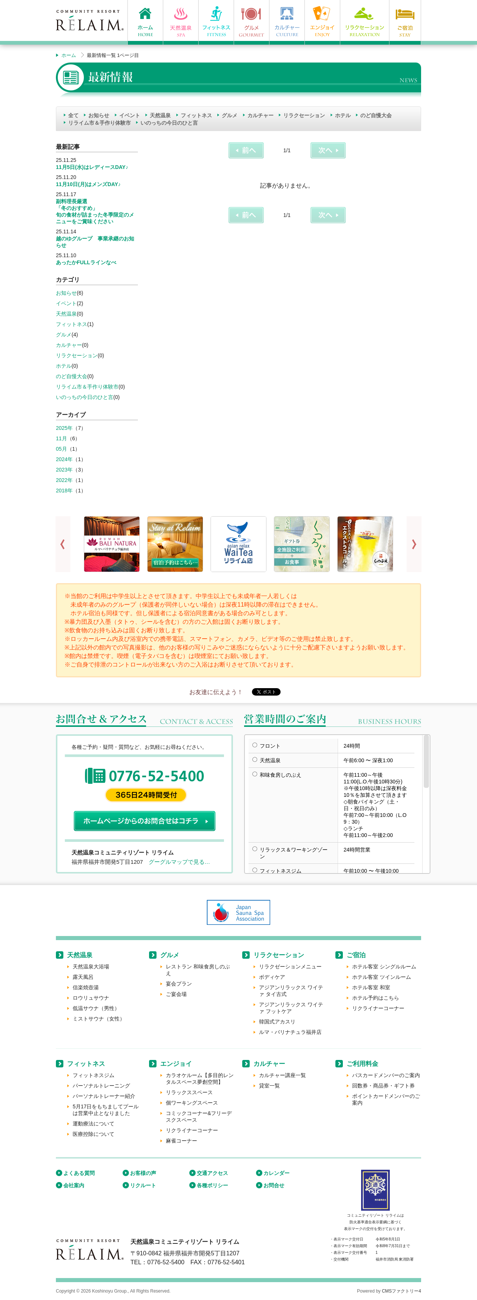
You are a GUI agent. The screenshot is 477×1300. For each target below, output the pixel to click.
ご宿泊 (356, 955)
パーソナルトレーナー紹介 (104, 1096)
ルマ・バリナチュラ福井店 (290, 1032)
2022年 (64, 480)
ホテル (343, 115)
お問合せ (273, 1185)
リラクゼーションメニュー (290, 967)
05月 (61, 449)
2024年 (64, 459)
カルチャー (260, 115)
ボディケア (272, 977)
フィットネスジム (93, 1075)
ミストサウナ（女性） (99, 1019)
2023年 (64, 470)
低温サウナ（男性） (96, 1008)
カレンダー (276, 1173)
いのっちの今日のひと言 (169, 123)
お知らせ (98, 115)
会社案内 (73, 1185)
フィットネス (196, 115)
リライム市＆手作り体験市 (99, 123)
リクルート (143, 1185)
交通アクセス (212, 1173)
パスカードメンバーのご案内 (386, 1075)
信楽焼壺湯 (86, 987)
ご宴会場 (176, 994)
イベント (129, 115)
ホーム (68, 55)
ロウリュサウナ (91, 998)
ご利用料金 (362, 1063)
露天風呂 (83, 977)
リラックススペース (189, 1092)
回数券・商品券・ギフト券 (383, 1086)
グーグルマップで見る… (179, 862)
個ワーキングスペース (192, 1103)
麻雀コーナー (181, 1141)
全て (73, 115)
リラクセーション (304, 115)
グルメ (229, 115)
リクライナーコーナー (378, 1008)
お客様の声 (143, 1173)
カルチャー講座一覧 (282, 1075)
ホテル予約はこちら (375, 998)
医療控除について (93, 1134)
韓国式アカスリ (277, 1022)
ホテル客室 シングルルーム (384, 967)
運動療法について (93, 1124)
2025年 (64, 428)
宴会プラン (179, 984)
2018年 (64, 491)
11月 (61, 438)
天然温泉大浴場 (91, 967)
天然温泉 (160, 115)
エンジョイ (176, 1063)
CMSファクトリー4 (401, 1291)
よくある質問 (79, 1173)
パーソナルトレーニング (101, 1086)
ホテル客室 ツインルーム (381, 977)
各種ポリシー (212, 1185)
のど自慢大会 (376, 115)
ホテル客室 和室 (371, 987)
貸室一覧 (269, 1086)
